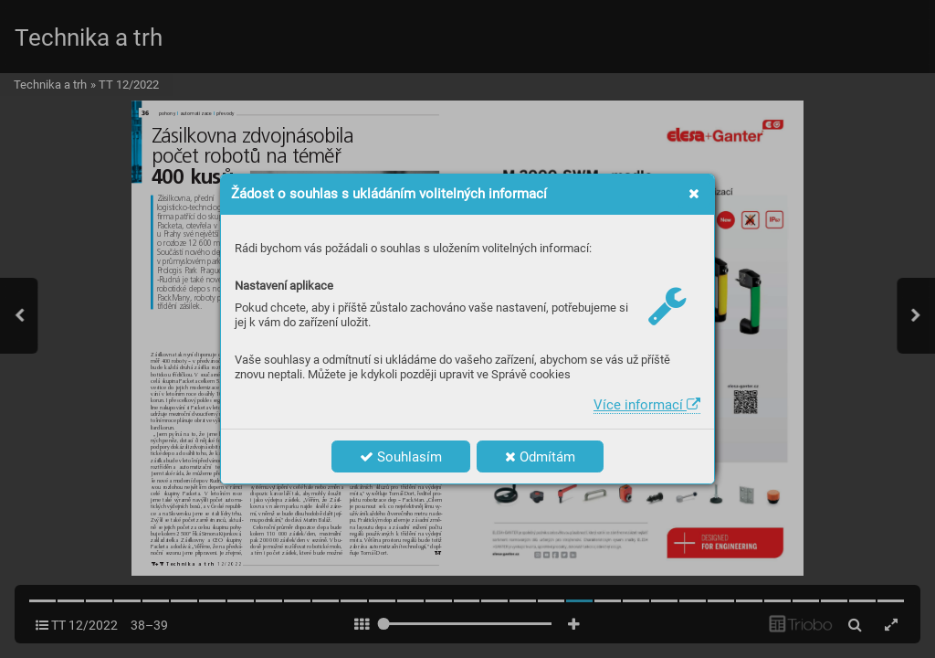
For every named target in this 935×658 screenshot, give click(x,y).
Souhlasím (401, 457)
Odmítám (540, 457)
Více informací (647, 405)
